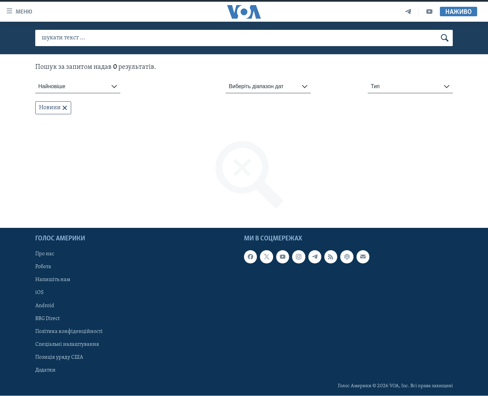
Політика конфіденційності (69, 331)
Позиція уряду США (59, 357)
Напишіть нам (52, 280)
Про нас (44, 254)
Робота (43, 267)
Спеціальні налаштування (67, 344)
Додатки (45, 370)
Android (44, 306)
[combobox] (77, 86)
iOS (39, 293)
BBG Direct (47, 318)
